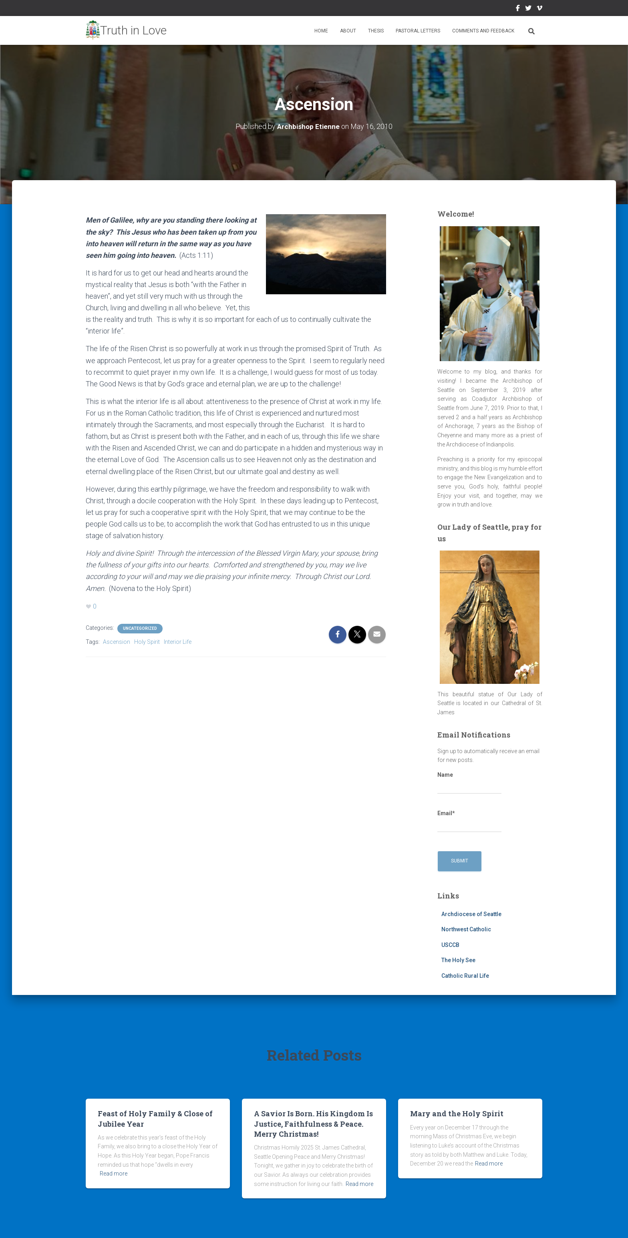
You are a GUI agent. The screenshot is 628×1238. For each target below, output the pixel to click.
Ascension (116, 641)
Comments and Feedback (483, 31)
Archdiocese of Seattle (471, 913)
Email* (469, 821)
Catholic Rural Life (465, 976)
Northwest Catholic (466, 929)
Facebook (518, 9)
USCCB (450, 944)
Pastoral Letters (418, 31)
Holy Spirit (147, 641)
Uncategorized (140, 628)
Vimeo (539, 9)
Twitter (528, 9)
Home (321, 31)
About (348, 31)
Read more (113, 1173)
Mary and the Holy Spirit (456, 1113)
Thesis (376, 31)
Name (469, 783)
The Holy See (458, 960)
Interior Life (177, 641)
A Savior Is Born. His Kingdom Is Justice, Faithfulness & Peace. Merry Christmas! (313, 1123)
